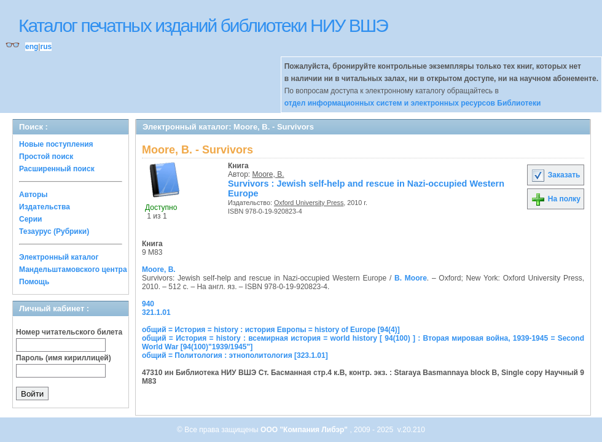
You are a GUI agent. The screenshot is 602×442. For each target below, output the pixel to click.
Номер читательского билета (69, 332)
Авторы (33, 194)
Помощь (34, 281)
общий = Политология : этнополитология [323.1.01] (235, 355)
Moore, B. (268, 174)
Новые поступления (56, 144)
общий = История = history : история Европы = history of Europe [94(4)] (271, 329)
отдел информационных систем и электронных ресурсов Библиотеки (412, 103)
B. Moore (410, 278)
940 (148, 304)
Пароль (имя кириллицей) (63, 358)
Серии (30, 219)
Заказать (555, 175)
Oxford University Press (308, 202)
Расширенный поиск (57, 169)
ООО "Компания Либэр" (305, 429)
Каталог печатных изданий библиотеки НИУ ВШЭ (203, 25)
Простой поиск (46, 156)
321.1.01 (156, 312)
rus (46, 46)
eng (31, 46)
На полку (555, 199)
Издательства (44, 207)
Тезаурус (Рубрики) (54, 231)
